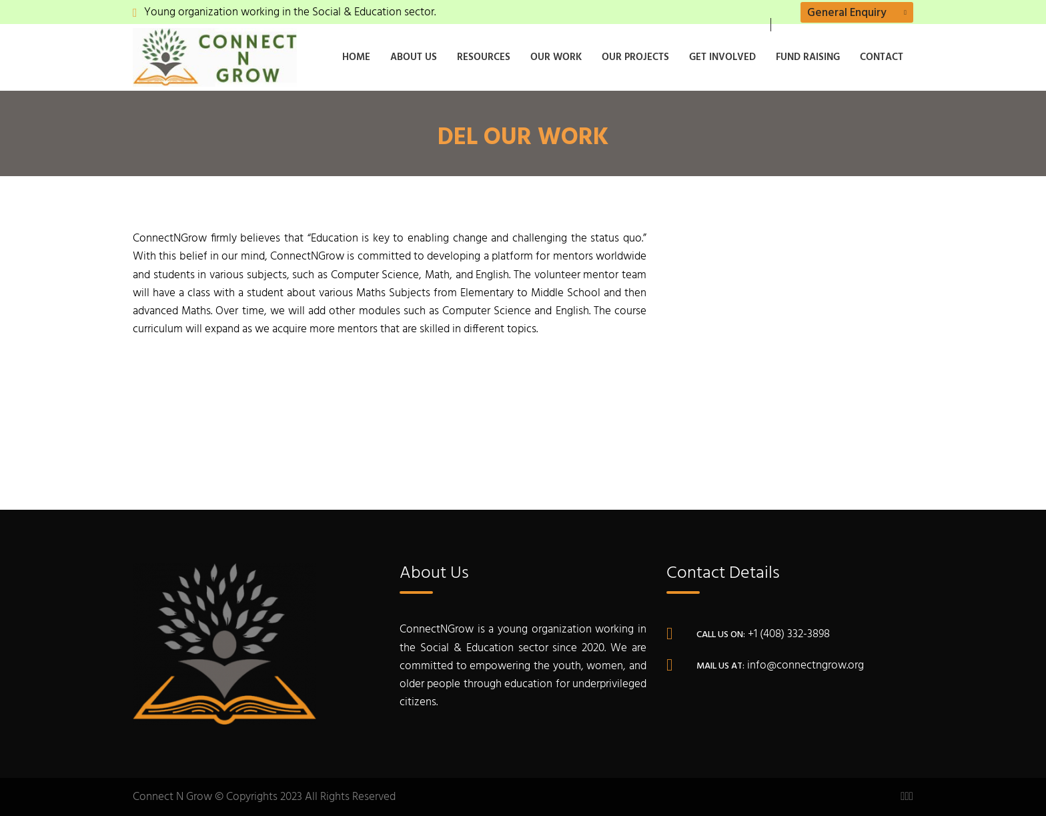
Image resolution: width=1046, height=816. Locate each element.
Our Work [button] (556, 57)
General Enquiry (847, 13)
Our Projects (635, 57)
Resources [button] (483, 57)
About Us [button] (413, 57)
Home (356, 57)
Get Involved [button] (722, 57)
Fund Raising (808, 57)
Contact (881, 57)
